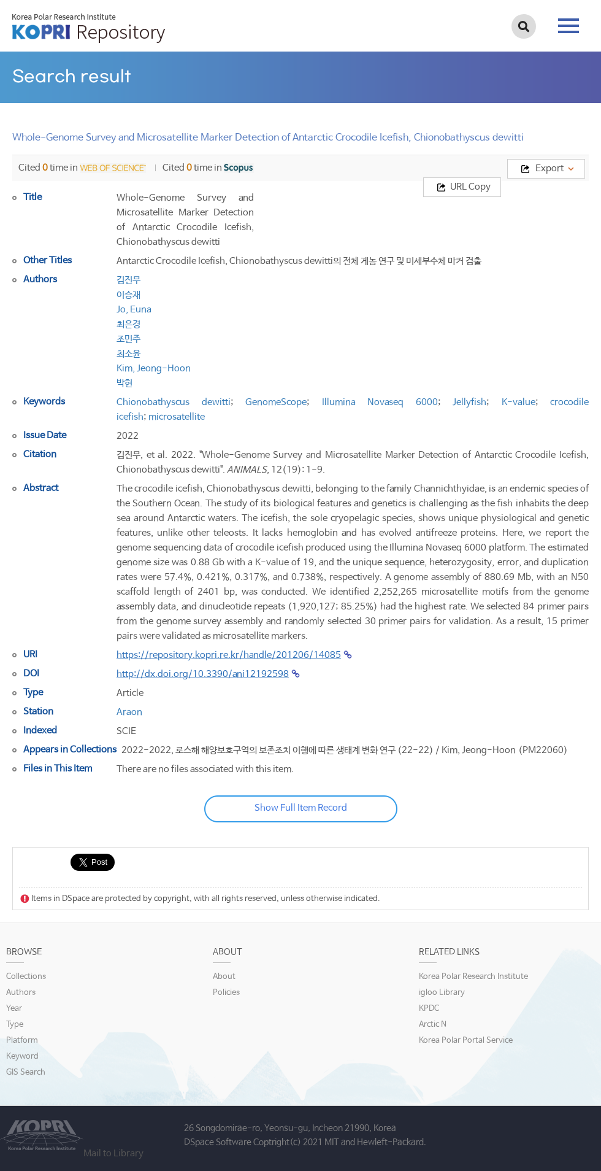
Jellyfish (469, 402)
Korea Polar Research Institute (473, 976)
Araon (129, 712)
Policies (226, 992)
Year (14, 1008)
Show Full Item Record (301, 808)
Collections (26, 976)
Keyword (22, 1056)
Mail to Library (113, 1153)
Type (14, 1024)
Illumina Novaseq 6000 (380, 402)
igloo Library (442, 992)
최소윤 (128, 354)
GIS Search (25, 1072)
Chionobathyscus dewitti (174, 402)
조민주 (128, 339)
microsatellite (176, 417)
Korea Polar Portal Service (466, 1040)
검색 (523, 26)
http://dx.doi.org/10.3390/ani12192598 (203, 674)
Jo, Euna (134, 309)
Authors (21, 992)
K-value (518, 402)
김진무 (128, 280)
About (224, 976)
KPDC (429, 1008)
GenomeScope (276, 402)
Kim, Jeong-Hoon (154, 368)
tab (568, 25)
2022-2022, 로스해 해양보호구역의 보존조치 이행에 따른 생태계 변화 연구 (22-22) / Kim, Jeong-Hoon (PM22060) (344, 750)
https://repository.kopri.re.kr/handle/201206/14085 (229, 655)
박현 (124, 383)
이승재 (128, 295)
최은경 (128, 324)
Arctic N (432, 1024)
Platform (22, 1040)
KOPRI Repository (88, 28)
